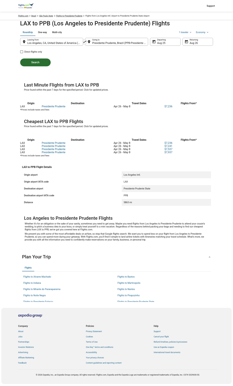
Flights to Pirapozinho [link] (129, 295)
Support (211, 6)
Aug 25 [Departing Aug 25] (161, 43)
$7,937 (168, 152)
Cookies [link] (89, 337)
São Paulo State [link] (46, 16)
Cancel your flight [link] (161, 337)
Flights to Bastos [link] (126, 276)
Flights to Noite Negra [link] (34, 295)
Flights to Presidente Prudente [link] (69, 16)
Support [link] (157, 331)
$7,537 (168, 149)
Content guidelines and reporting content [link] (104, 363)
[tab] (27, 32)
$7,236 (168, 106)
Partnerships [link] (23, 342)
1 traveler (185, 32)
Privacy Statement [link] (94, 331)
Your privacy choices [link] (95, 358)
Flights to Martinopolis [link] (129, 283)
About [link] (20, 331)
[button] (116, 256)
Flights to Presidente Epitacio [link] (38, 301)
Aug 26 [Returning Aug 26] (194, 43)
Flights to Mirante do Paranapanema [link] (42, 289)
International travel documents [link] (167, 352)
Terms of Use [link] (92, 342)
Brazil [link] (33, 16)
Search (35, 62)
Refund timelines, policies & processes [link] (170, 342)
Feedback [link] (22, 363)
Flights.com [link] (23, 16)
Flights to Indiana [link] (32, 283)
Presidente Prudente (53, 106)
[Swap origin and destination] (84, 41)
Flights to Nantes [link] (126, 289)
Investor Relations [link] (26, 347)
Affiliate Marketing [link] (26, 358)
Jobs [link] (20, 337)
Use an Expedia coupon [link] (164, 347)
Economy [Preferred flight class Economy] (202, 32)
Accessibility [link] (91, 352)
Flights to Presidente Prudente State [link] (136, 301)
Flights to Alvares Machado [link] (37, 276)
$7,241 (168, 146)
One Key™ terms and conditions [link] (99, 347)
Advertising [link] (23, 352)
